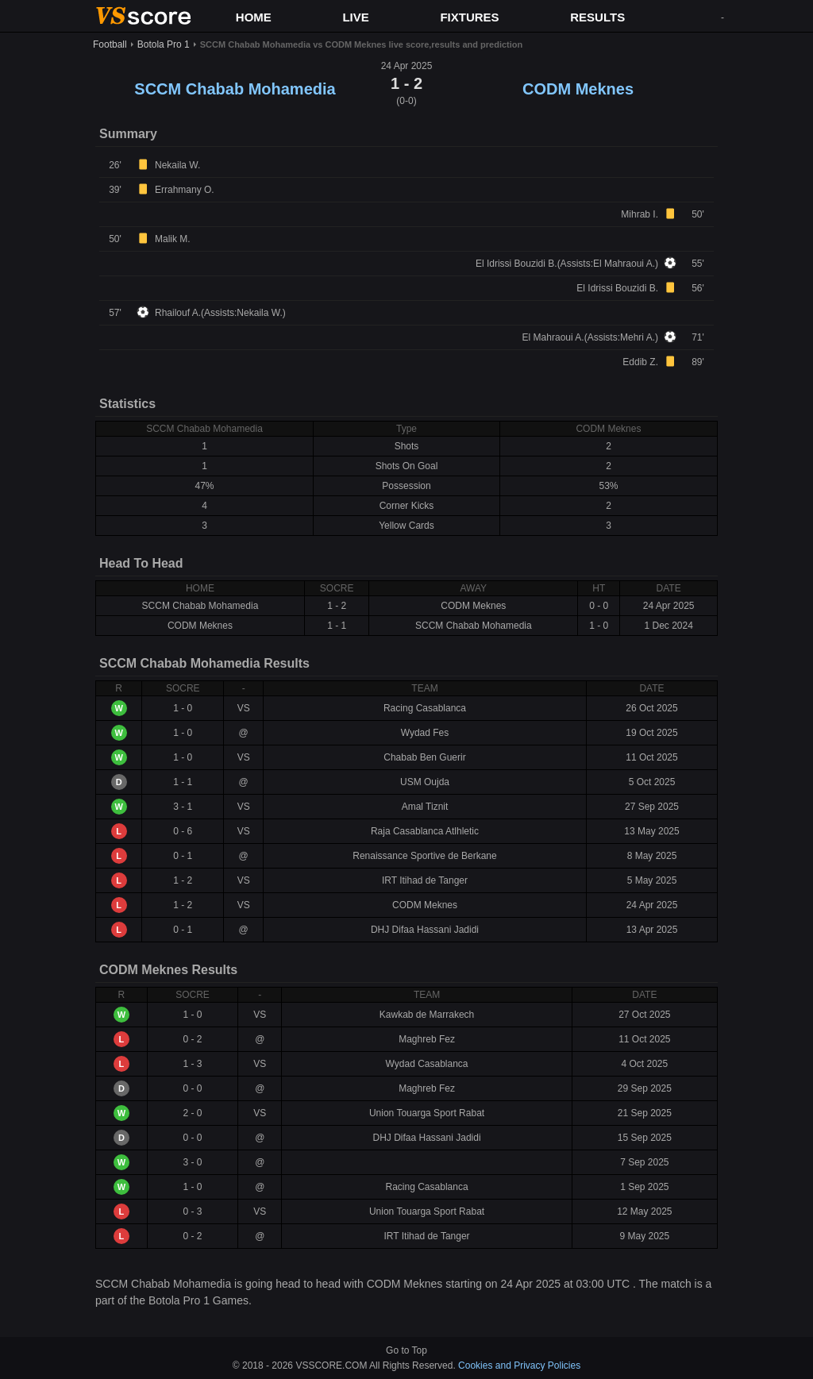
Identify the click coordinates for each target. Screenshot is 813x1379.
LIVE (355, 17)
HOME (254, 17)
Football (110, 44)
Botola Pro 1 (163, 44)
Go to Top (406, 1350)
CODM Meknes (578, 89)
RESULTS (597, 17)
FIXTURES (469, 17)
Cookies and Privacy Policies (519, 1365)
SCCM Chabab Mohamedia (234, 89)
